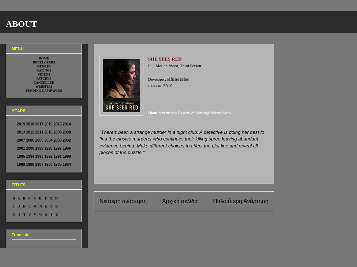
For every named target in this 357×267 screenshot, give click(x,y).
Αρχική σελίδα (180, 201)
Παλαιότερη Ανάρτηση (240, 201)
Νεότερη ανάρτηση (123, 201)
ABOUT (21, 24)
